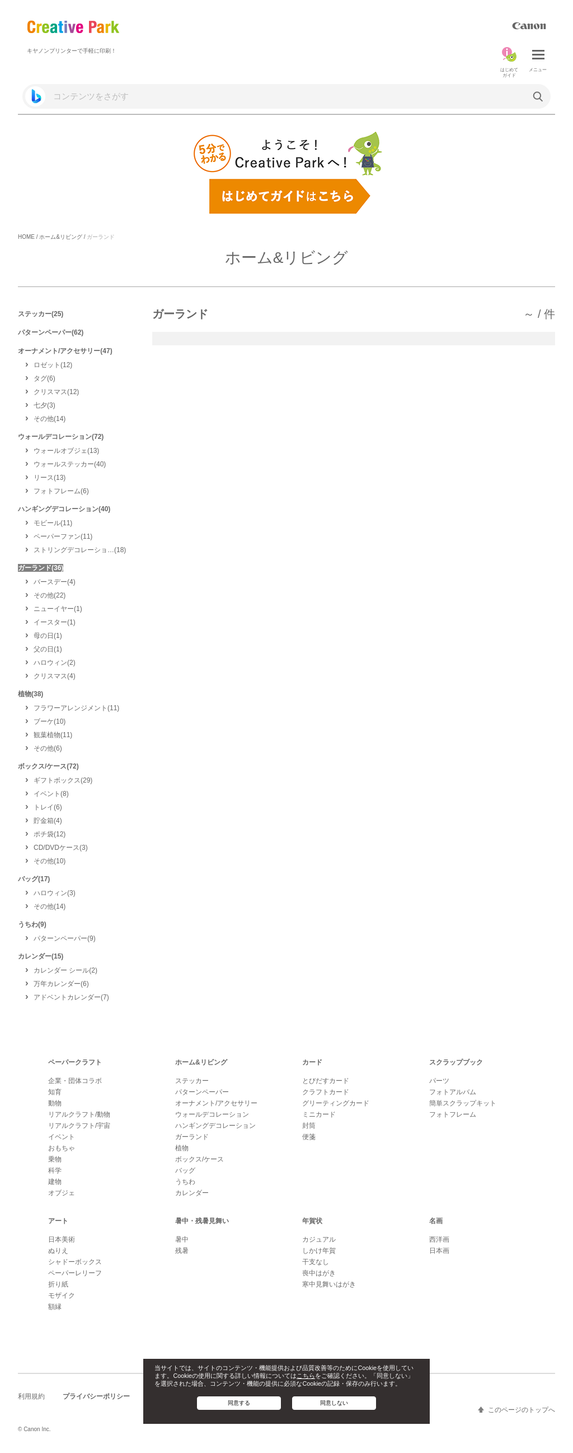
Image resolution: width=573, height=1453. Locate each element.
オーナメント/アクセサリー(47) (65, 351)
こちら (306, 1375)
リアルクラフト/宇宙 (79, 1126)
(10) (49, 721)
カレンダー (192, 1193)
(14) (49, 419)
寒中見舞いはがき (329, 1284)
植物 (182, 1148)
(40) (70, 464)
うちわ (185, 1182)
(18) (80, 550)
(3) (44, 405)
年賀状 (312, 1221)
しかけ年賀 (319, 1251)
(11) (53, 523)
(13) (66, 451)
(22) (49, 595)
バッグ (185, 1170)
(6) (44, 378)
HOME (26, 237)
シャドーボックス (75, 1262)
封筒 (309, 1126)
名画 (436, 1221)
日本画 (439, 1251)
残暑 (182, 1251)
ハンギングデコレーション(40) (64, 509)
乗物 (55, 1159)
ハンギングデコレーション (215, 1126)
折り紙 (58, 1284)
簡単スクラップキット (462, 1103)
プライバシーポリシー (96, 1396)
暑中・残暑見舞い (202, 1221)
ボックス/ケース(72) (48, 766)
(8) (51, 794)
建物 (55, 1182)
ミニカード (319, 1114)
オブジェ (61, 1193)
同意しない (334, 1403)
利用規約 (31, 1396)
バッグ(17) (34, 879)
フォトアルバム (452, 1092)
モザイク (61, 1295)
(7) (71, 997)
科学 (55, 1170)
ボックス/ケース (199, 1159)
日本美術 (61, 1239)
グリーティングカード (335, 1103)
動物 (55, 1103)
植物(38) (30, 694)
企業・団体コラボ (75, 1081)
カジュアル (319, 1239)
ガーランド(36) (40, 568)
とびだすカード (325, 1081)
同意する (239, 1403)
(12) (53, 365)
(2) (55, 663)
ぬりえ (58, 1251)
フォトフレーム (452, 1114)
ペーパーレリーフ (75, 1273)
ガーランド (192, 1137)
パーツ (439, 1081)
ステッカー (192, 1081)
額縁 (55, 1307)
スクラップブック (456, 1062)
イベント (61, 1137)
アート (58, 1221)
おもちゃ (61, 1148)
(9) (65, 938)
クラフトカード (325, 1092)
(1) (58, 609)
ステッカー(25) (40, 314)
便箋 (309, 1137)
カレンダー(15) (40, 956)
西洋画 (439, 1239)
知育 (55, 1092)
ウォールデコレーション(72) (61, 437)
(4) (55, 582)
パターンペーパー (202, 1092)
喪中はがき (319, 1273)
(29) (63, 780)
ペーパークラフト (75, 1062)
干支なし (315, 1262)
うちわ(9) (32, 924)
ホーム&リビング (60, 237)
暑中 (182, 1239)
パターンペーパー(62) (50, 332)
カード (312, 1062)
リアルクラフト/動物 (79, 1114)
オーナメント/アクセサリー (216, 1103)
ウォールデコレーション (212, 1114)
